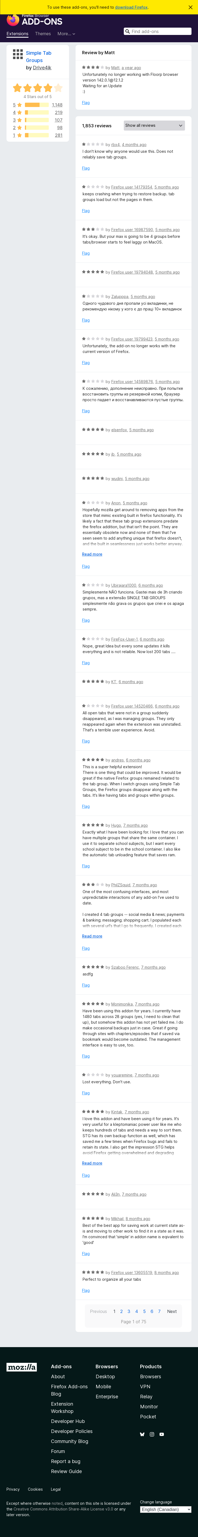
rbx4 (115, 144)
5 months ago (166, 187)
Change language (156, 1502)
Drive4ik (42, 67)
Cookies (35, 1489)
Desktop (105, 1376)
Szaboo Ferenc (125, 967)
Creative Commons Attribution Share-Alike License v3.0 (63, 1509)
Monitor (149, 1406)
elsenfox (119, 429)
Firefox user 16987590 (132, 229)
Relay (146, 1396)
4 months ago (134, 144)
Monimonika (122, 1004)
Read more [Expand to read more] (92, 554)
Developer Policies (72, 1431)
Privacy (13, 1489)
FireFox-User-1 (124, 639)
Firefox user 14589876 (132, 381)
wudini (117, 478)
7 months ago (135, 825)
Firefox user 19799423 (131, 339)
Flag (86, 102)
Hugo (116, 825)
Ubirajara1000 (123, 585)
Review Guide (66, 1471)
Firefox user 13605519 (131, 1272)
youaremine (121, 1075)
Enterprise (107, 1396)
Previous (98, 1311)
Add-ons (61, 1366)
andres (117, 760)
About (58, 1376)
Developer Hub (68, 1421)
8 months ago (138, 1218)
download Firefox (131, 7)
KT (113, 681)
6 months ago (150, 585)
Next (172, 1311)
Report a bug (65, 1461)
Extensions (17, 33)
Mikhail (117, 1218)
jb (113, 454)
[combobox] (157, 31)
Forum (58, 1451)
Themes (43, 33)
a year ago (131, 67)
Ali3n (115, 1194)
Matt (115, 67)
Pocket (148, 1416)
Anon (116, 503)
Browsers (150, 1376)
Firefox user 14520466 (132, 706)
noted (57, 1503)
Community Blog (69, 1441)
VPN (145, 1386)
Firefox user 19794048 (132, 272)
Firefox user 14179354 (131, 187)
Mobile (103, 1386)
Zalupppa (119, 296)
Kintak (116, 1112)
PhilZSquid (120, 885)
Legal (56, 1489)
